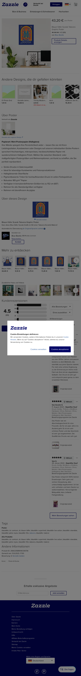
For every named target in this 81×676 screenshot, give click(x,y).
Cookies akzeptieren (60, 349)
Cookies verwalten (38, 349)
